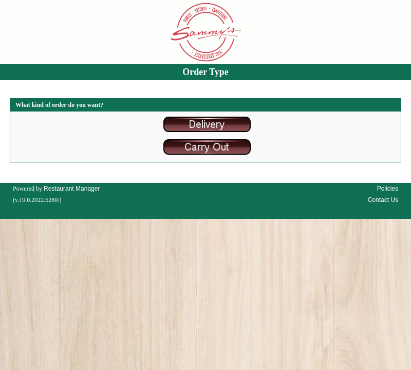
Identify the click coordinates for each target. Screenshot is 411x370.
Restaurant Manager (72, 188)
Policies (387, 188)
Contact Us (383, 199)
